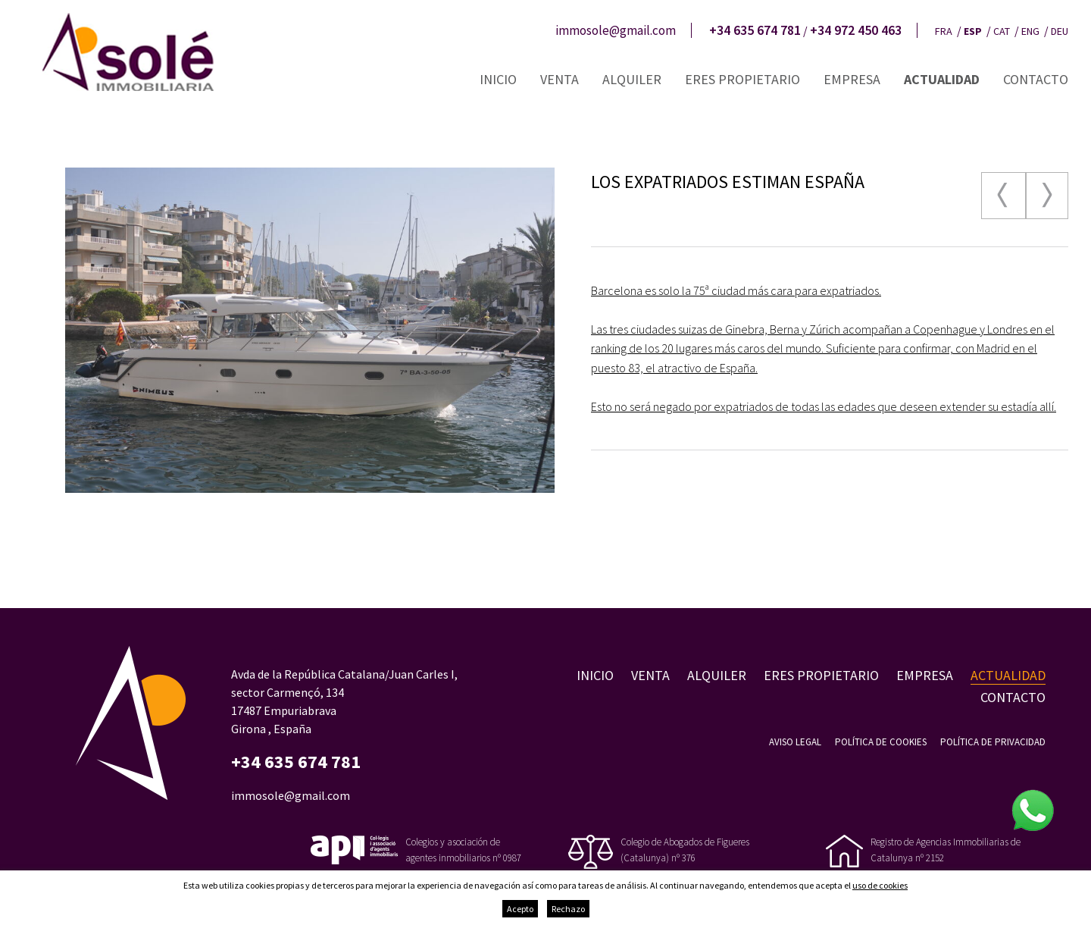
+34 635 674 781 (755, 30)
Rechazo (568, 908)
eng (1030, 31)
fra (943, 31)
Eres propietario (742, 79)
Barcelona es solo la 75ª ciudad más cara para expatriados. (736, 290)
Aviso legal (795, 741)
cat (1001, 31)
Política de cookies (881, 741)
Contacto (1035, 79)
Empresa (852, 79)
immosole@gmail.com (615, 30)
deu (1059, 31)
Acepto (520, 908)
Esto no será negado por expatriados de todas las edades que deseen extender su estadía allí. (823, 406)
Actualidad (942, 79)
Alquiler (631, 79)
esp (973, 31)
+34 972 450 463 (856, 30)
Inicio (498, 79)
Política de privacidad (993, 741)
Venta (559, 79)
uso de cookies (880, 885)
